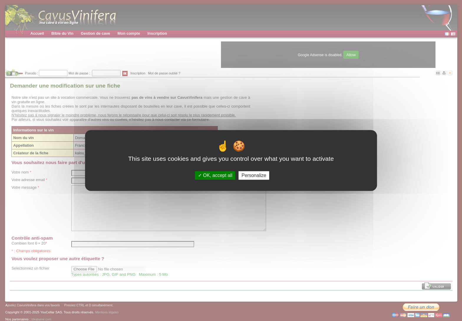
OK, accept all (215, 175)
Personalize (254, 175)
